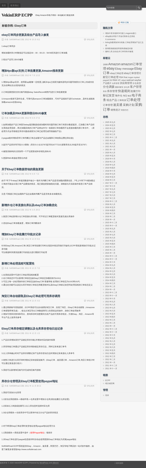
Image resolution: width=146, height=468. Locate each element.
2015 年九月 (110, 229)
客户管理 (136, 86)
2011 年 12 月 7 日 (32, 268)
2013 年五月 (110, 314)
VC (119, 80)
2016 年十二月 (111, 201)
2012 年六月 (110, 347)
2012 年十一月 (111, 332)
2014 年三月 (110, 283)
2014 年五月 (110, 277)
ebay (111, 68)
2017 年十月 (110, 186)
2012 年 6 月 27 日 (32, 118)
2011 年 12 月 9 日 (32, 239)
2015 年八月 (110, 232)
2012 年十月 (110, 335)
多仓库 (127, 87)
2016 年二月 (110, 216)
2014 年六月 (110, 274)
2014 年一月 (110, 289)
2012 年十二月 (111, 329)
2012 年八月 (110, 341)
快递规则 (124, 91)
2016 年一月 (110, 219)
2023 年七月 (110, 128)
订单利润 (122, 100)
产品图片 (107, 83)
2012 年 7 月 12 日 (32, 75)
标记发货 (109, 95)
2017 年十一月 (111, 183)
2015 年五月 (110, 241)
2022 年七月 (110, 131)
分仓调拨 (109, 86)
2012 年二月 (110, 359)
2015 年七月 (110, 235)
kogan (130, 77)
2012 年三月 (110, 356)
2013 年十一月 (111, 296)
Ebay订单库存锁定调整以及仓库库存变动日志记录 (32, 328)
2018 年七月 (110, 174)
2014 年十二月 (111, 256)
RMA (115, 80)
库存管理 (112, 91)
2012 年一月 (110, 362)
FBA (121, 77)
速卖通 (117, 104)
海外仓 (118, 95)
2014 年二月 (110, 286)
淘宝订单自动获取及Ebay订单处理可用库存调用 (31, 296)
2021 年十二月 (111, 137)
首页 (4, 5)
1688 (105, 64)
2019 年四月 (110, 168)
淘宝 (125, 95)
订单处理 (134, 100)
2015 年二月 (110, 250)
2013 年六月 (110, 311)
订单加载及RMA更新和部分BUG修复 (24, 113)
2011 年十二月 (111, 365)
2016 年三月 (110, 213)
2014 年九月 (110, 265)
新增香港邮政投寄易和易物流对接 (119, 48)
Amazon (114, 64)
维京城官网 (109, 383)
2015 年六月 (110, 238)
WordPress (44, 463)
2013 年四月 (110, 317)
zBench (55, 463)
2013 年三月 (110, 320)
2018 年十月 (110, 171)
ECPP (107, 380)
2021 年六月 (110, 147)
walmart (130, 80)
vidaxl (123, 80)
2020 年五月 (110, 156)
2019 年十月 (110, 159)
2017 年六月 (110, 195)
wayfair (137, 80)
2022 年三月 (110, 134)
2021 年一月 (110, 150)
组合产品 (112, 100)
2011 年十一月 (111, 368)
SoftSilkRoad (14, 39)
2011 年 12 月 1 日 (32, 333)
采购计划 (128, 104)
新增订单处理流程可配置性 (18, 263)
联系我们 (14, 5)
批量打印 (135, 91)
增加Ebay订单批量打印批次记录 (21, 234)
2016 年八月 (110, 204)
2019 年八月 (110, 162)
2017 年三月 (110, 198)
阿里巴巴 (124, 110)
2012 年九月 (110, 338)
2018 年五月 (110, 177)
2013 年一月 (110, 326)
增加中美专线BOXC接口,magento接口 (120, 33)
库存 (105, 91)
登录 (107, 395)
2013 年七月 (110, 308)
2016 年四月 (110, 210)
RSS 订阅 (125, 22)
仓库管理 (115, 83)
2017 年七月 (110, 192)
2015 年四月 (110, 244)
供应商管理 (126, 83)
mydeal (137, 77)
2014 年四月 (110, 280)
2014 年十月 (110, 262)
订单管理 (108, 105)
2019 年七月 (110, 165)
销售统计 (115, 110)
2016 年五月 (110, 207)
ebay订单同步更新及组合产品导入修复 (25, 34)
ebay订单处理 (116, 73)
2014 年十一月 (111, 259)
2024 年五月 (110, 125)
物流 (129, 96)
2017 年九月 (110, 189)
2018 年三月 (110, 180)
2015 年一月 (110, 253)
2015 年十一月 (111, 226)
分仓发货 (136, 83)
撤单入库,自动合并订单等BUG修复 (119, 51)
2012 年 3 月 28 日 (32, 210)
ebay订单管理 (131, 73)
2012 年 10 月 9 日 (32, 39)
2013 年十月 (110, 299)
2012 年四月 (110, 353)
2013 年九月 (110, 302)
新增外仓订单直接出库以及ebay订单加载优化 (29, 205)
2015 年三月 (110, 247)
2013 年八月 (110, 305)
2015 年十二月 (111, 223)
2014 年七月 (110, 271)
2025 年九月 (110, 122)
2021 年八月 (110, 143)
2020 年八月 (110, 153)
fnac (126, 77)
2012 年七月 (110, 344)
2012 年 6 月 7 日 (32, 174)
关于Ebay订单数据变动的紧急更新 (23, 169)
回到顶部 (119, 463)
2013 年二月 (110, 323)
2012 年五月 (110, 350)
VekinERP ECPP (17, 15)
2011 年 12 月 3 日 (32, 301)
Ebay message (124, 68)
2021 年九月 (110, 140)
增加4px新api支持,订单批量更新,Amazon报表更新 (32, 70)
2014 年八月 (110, 268)
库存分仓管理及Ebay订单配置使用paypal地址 (30, 381)
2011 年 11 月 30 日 (33, 386)
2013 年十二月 (111, 292)
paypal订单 (107, 80)
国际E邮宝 (119, 87)
